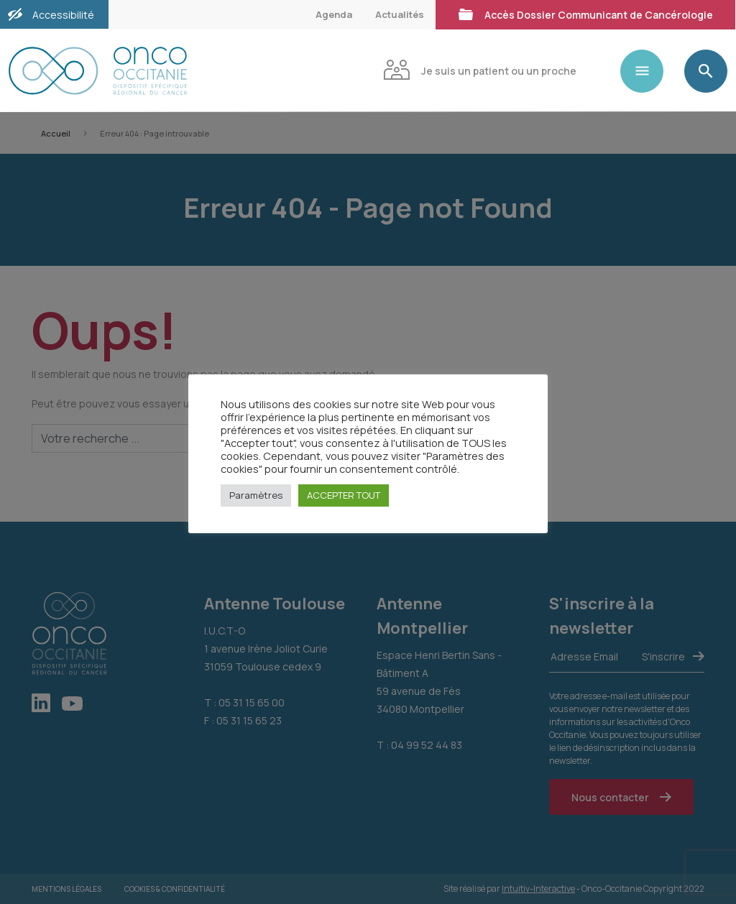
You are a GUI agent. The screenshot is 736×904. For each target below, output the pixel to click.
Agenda (334, 14)
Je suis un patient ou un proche (479, 69)
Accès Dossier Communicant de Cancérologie (585, 13)
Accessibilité (63, 15)
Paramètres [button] (255, 495)
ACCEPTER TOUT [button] (343, 495)
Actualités (399, 14)
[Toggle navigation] (647, 71)
